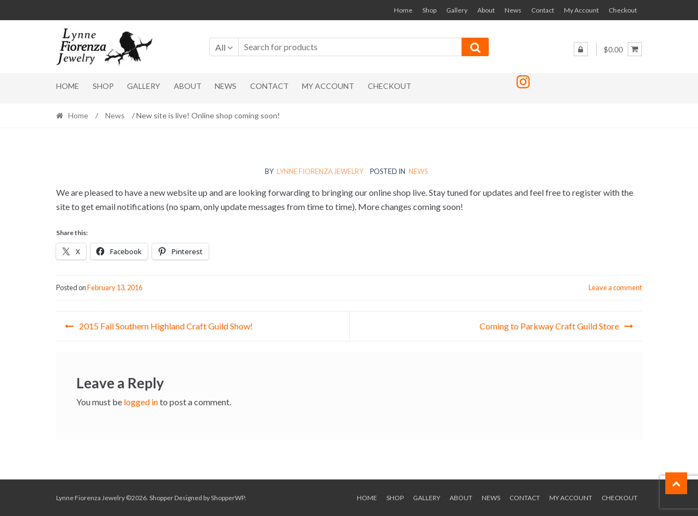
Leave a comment (615, 287)
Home (403, 10)
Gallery (457, 10)
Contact (542, 10)
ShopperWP (228, 498)
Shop (429, 10)
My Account (581, 10)
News (513, 10)
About (486, 10)
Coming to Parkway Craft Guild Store (549, 326)
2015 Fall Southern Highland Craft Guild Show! (166, 326)
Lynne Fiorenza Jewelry (320, 171)
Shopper (161, 498)
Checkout (623, 10)
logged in (141, 402)
